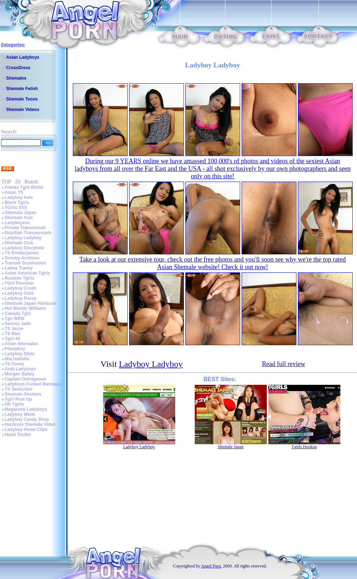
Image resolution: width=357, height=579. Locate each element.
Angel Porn (211, 566)
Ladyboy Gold (19, 293)
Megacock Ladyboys (26, 409)
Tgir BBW (15, 318)
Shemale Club (19, 242)
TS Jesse (14, 328)
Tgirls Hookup (304, 446)
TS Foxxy (14, 363)
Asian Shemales (21, 343)
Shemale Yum (19, 217)
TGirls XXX (16, 207)
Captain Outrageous (25, 379)
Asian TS (14, 192)
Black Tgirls (17, 202)
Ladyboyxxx (17, 222)
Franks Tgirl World (24, 187)
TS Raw (12, 333)
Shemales (16, 78)
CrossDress (18, 67)
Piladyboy (15, 348)
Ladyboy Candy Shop (27, 419)
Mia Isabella (17, 358)
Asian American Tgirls (27, 273)
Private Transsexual (25, 227)
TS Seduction (18, 389)
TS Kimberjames (22, 252)
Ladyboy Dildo (20, 353)
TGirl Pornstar (19, 283)
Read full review (283, 364)
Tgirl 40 (12, 338)
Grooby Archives (22, 257)
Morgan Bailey (19, 374)
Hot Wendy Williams (25, 308)
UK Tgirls (14, 404)
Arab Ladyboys (20, 368)
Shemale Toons (22, 99)
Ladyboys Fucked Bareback (33, 384)
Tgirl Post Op (18, 399)
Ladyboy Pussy (20, 298)
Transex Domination (25, 263)
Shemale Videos (22, 109)
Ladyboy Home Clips (26, 429)
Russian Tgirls (20, 278)
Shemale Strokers (23, 394)
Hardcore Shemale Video (30, 424)
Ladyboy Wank (20, 414)
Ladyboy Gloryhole (24, 247)
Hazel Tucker (18, 434)
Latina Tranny (19, 268)
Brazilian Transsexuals (28, 232)
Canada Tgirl (18, 313)
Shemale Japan (20, 212)
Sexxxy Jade (18, 323)
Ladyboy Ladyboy (23, 237)
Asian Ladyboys (22, 57)
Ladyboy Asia (19, 197)
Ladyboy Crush (20, 288)
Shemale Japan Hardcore (30, 303)
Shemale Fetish (22, 88)
